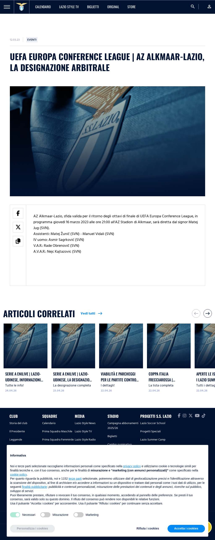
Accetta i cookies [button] (186, 528)
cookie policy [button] (18, 474)
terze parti (75, 478)
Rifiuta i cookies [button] (147, 528)
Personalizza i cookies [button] (32, 528)
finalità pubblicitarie (34, 486)
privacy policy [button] (132, 466)
